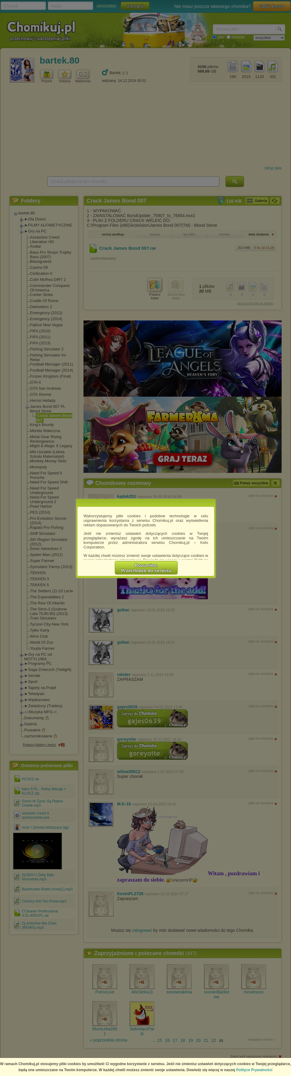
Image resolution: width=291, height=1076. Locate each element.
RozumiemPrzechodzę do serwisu (146, 568)
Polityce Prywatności (254, 1070)
